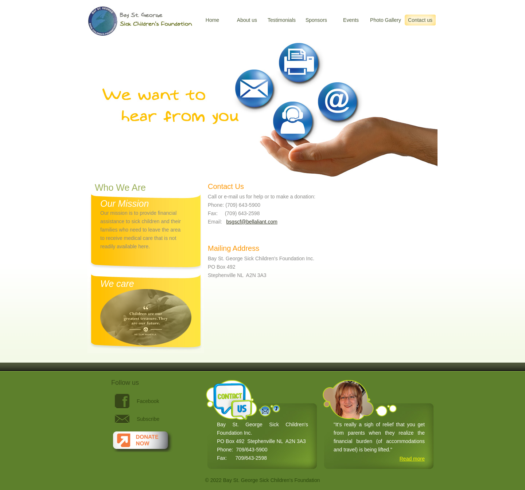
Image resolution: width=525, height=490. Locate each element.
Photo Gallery (385, 20)
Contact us (420, 20)
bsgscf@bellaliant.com (251, 222)
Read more (412, 459)
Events (351, 20)
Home (212, 20)
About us (247, 20)
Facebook (148, 401)
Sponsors (316, 20)
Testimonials (282, 20)
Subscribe (148, 419)
